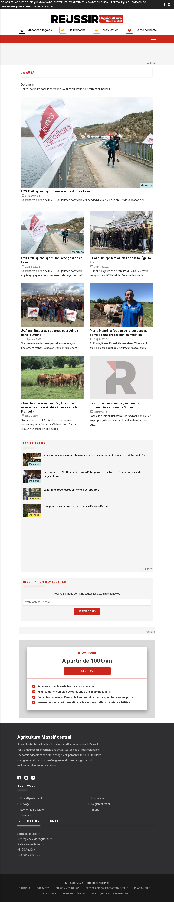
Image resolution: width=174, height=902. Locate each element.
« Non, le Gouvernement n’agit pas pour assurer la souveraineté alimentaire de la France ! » (49, 407)
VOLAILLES (47, 6)
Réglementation (101, 804)
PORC (29, 6)
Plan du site (142, 888)
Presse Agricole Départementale (107, 888)
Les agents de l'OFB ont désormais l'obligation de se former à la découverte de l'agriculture (92, 474)
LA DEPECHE (116, 2)
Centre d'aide (48, 893)
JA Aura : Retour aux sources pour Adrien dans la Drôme (49, 333)
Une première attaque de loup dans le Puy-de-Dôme (76, 506)
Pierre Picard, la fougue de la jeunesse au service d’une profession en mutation (119, 333)
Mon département (31, 798)
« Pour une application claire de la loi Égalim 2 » (120, 260)
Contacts (43, 888)
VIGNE (37, 6)
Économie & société (32, 809)
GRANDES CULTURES (97, 2)
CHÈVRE (58, 2)
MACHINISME (8, 6)
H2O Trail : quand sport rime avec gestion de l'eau (55, 191)
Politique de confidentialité (110, 893)
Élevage (25, 804)
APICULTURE (21, 2)
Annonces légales (40, 30)
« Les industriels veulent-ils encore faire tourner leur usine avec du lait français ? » (94, 455)
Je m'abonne (77, 30)
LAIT (126, 2)
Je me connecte (146, 30)
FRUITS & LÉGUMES (74, 2)
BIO (32, 2)
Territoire (25, 815)
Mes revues (111, 30)
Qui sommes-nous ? (67, 888)
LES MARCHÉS (138, 2)
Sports (95, 809)
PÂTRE (20, 6)
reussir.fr (7, 2)
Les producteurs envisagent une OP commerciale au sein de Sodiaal (114, 405)
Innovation (97, 798)
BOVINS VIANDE (43, 2)
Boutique (24, 888)
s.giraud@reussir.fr (28, 833)
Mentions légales (74, 893)
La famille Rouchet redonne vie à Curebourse (71, 489)
